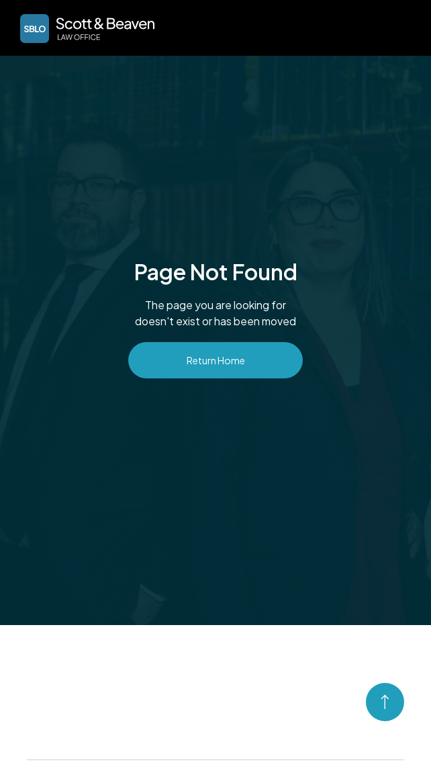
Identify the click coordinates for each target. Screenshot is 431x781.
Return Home (216, 360)
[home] (83, 28)
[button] (402, 27)
